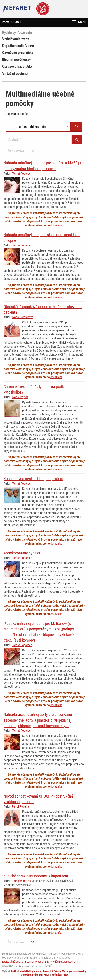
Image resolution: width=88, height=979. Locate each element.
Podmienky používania (37, 961)
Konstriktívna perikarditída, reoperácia (33, 478)
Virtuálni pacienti (15, 73)
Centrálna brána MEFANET (35, 974)
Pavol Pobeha (20, 806)
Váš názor (57, 974)
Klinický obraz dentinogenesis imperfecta (36, 876)
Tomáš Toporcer (22, 173)
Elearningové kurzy (16, 59)
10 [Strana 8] (32, 151)
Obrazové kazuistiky (17, 66)
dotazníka (56, 225)
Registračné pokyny (12, 961)
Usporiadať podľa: (17, 114)
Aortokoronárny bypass (22, 553)
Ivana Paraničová (22, 317)
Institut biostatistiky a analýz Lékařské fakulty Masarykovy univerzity (48, 971)
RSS (66, 974)
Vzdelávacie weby (15, 39)
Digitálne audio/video (18, 45)
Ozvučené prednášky (17, 52)
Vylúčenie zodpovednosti (64, 961)
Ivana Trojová (20, 397)
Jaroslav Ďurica (21, 881)
